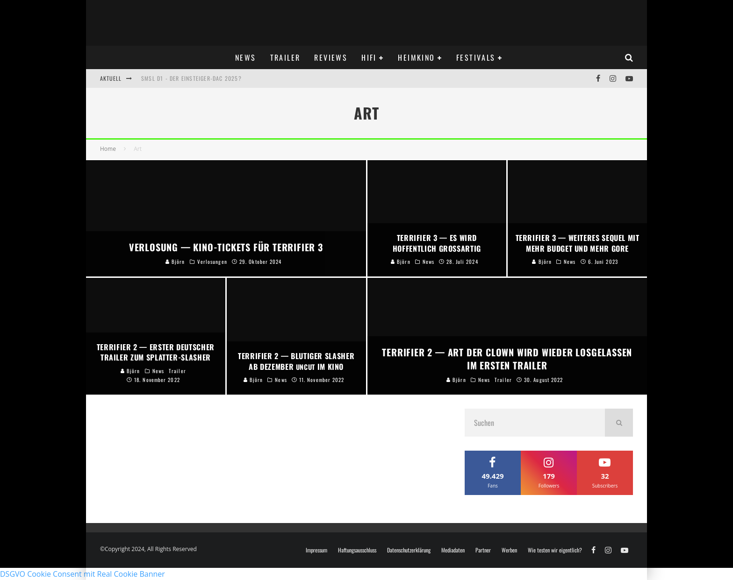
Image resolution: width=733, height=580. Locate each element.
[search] (619, 423)
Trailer (285, 57)
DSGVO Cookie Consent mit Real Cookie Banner (82, 574)
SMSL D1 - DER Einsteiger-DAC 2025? (191, 78)
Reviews (330, 57)
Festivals (476, 57)
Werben (509, 550)
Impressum (316, 550)
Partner (483, 550)
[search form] (535, 423)
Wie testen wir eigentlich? (555, 550)
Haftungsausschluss (357, 550)
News (245, 57)
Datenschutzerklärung (409, 550)
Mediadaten (453, 550)
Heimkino (416, 57)
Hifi (369, 57)
